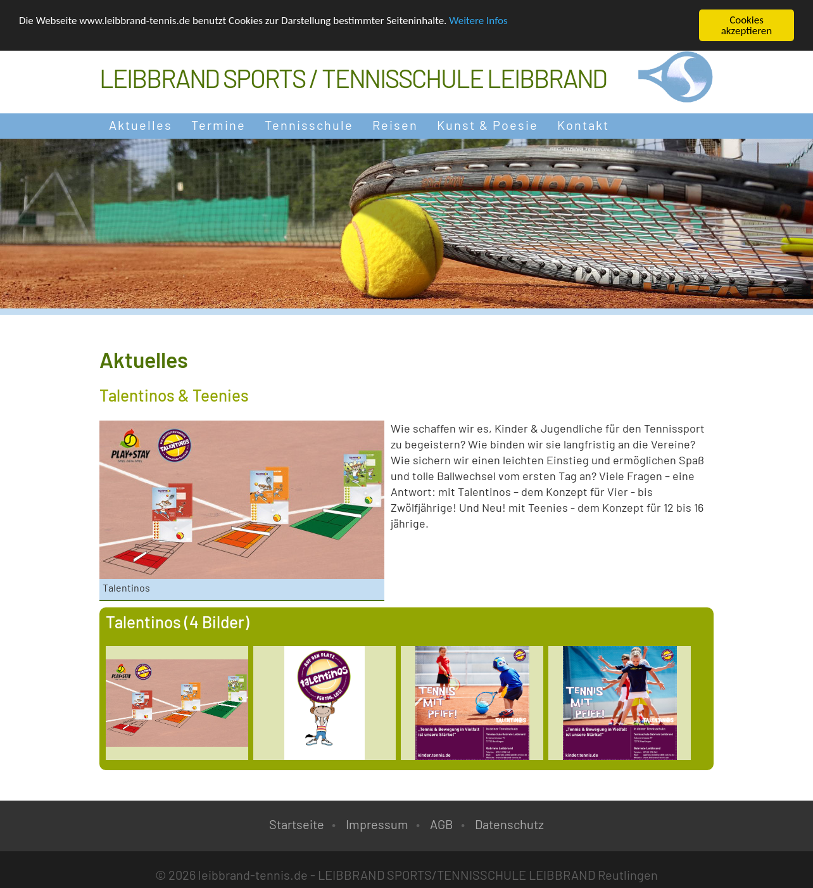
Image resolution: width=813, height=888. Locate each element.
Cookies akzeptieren (746, 25)
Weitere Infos (478, 20)
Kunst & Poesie (487, 124)
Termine (218, 124)
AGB (441, 824)
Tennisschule (309, 124)
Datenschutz (509, 824)
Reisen (395, 124)
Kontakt (583, 124)
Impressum (377, 824)
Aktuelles (140, 124)
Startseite (296, 824)
